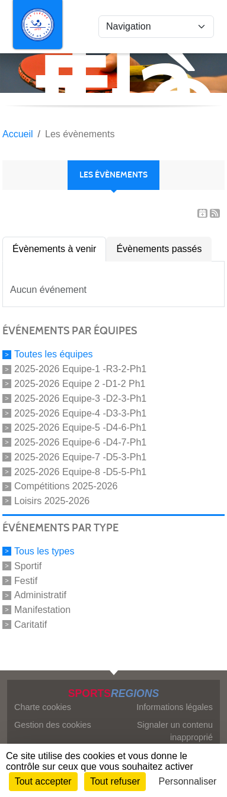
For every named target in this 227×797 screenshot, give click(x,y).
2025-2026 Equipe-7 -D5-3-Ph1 (80, 457)
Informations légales (174, 707)
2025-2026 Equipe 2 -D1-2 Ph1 (80, 384)
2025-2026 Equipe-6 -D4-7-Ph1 (80, 442)
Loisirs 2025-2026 (51, 501)
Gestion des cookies (52, 725)
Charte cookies (42, 707)
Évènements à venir (54, 249)
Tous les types (44, 551)
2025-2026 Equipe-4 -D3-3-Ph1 (80, 413)
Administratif (40, 595)
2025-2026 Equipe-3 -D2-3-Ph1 (80, 398)
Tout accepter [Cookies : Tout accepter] (43, 781)
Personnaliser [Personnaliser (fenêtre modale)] (188, 781)
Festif (25, 580)
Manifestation (42, 610)
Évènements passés (159, 249)
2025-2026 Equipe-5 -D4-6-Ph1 (80, 427)
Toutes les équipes (53, 354)
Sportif (27, 566)
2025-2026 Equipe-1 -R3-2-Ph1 (80, 369)
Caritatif (30, 624)
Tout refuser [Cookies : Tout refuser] (115, 781)
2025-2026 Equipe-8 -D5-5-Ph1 (80, 471)
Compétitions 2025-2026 (65, 486)
